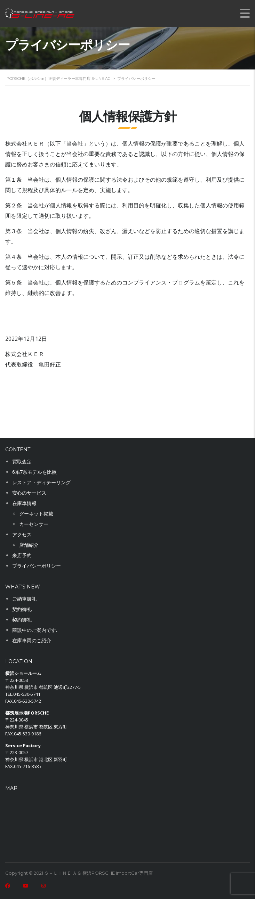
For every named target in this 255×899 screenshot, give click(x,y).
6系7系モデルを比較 (34, 472)
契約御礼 (22, 609)
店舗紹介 (29, 545)
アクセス (22, 534)
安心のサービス (29, 492)
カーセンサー (33, 524)
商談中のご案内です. (34, 630)
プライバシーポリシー (36, 565)
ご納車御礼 (24, 598)
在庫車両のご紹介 (31, 640)
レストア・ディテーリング (41, 482)
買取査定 (22, 461)
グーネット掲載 (36, 513)
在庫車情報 (24, 503)
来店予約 (22, 555)
